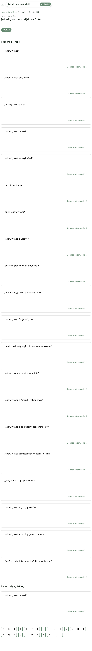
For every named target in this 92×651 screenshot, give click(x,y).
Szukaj (45, 4)
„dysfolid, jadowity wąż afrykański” (46, 273)
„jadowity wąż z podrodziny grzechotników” (46, 435)
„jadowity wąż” (46, 59)
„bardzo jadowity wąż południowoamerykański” (46, 354)
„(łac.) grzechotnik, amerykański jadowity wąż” (46, 569)
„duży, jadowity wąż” (46, 220)
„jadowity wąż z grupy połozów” (46, 515)
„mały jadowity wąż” (46, 193)
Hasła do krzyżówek (9, 12)
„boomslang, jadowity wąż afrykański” (46, 300)
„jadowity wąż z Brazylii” (46, 247)
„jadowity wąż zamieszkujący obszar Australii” (46, 461)
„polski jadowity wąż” (46, 112)
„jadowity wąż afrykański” (46, 85)
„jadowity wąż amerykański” (46, 166)
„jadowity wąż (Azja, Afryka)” (46, 327)
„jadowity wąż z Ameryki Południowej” (46, 408)
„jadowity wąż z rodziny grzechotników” (46, 542)
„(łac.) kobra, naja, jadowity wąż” (46, 488)
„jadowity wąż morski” (46, 139)
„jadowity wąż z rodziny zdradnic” (46, 381)
